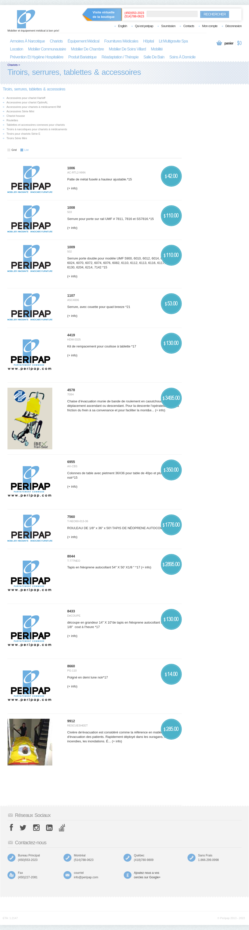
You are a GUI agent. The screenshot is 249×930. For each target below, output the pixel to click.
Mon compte (210, 26)
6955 (71, 462)
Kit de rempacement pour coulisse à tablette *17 (101, 346)
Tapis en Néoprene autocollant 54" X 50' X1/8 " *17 (103, 567)
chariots (56, 41)
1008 (71, 208)
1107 (71, 295)
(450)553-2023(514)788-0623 (134, 14)
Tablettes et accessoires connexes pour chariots (35, 124)
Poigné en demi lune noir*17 (87, 677)
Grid (12, 149)
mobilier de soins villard (127, 49)
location (16, 49)
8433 (71, 611)
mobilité (157, 49)
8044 (71, 556)
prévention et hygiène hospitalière (36, 57)
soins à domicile (182, 57)
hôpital (148, 41)
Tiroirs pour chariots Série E (23, 133)
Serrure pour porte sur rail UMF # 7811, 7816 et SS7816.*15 (110, 219)
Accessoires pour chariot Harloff (25, 97)
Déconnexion (233, 26)
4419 (71, 335)
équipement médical (83, 41)
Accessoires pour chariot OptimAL (27, 102)
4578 (71, 390)
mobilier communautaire (47, 49)
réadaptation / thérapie (120, 57)
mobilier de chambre (87, 49)
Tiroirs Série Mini (16, 138)
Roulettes (12, 120)
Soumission (168, 26)
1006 (71, 168)
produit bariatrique (82, 57)
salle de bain (153, 57)
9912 (71, 721)
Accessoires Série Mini (20, 111)
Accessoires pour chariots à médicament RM (33, 106)
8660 (71, 666)
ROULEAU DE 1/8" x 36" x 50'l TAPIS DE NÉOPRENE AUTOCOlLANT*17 (120, 528)
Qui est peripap (144, 26)
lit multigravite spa (173, 41)
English (122, 26)
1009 (71, 247)
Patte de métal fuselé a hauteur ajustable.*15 (99, 179)
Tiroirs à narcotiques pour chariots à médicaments (36, 129)
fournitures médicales (121, 41)
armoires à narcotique (27, 41)
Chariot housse (15, 115)
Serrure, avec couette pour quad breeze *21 (98, 307)
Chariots (12, 64)
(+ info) (72, 188)
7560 (71, 517)
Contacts (188, 26)
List (24, 149)
